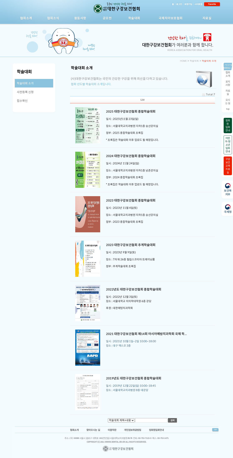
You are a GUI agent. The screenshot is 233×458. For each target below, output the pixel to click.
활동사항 (80, 18)
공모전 (107, 18)
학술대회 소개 (25, 83)
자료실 (207, 18)
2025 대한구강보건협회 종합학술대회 (130, 111)
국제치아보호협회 (171, 18)
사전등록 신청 (25, 92)
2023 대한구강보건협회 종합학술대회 (130, 200)
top (227, 108)
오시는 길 (227, 101)
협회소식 (53, 18)
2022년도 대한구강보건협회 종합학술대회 (133, 289)
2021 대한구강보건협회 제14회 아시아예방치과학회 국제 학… (146, 334)
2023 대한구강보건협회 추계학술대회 (130, 245)
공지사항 (228, 83)
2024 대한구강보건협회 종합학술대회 (130, 156)
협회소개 (26, 18)
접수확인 (22, 100)
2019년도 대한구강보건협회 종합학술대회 (133, 378)
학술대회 (134, 18)
